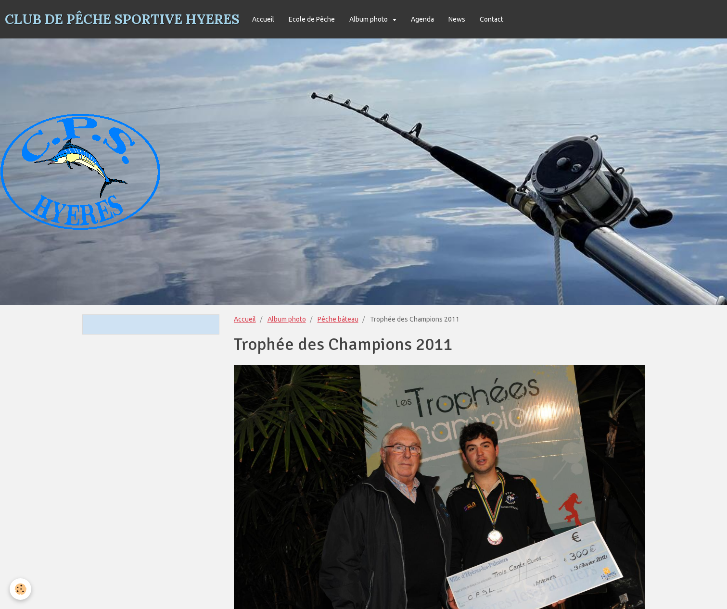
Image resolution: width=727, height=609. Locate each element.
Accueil (263, 19)
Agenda (422, 19)
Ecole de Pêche (312, 19)
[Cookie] (20, 589)
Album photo (369, 19)
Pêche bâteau (338, 319)
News (456, 19)
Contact (491, 19)
